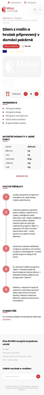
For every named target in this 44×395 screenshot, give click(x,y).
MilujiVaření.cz (8, 18)
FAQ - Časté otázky (10, 360)
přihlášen (7, 319)
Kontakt (6, 349)
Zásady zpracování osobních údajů (17, 356)
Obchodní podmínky (11, 353)
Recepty (18, 18)
